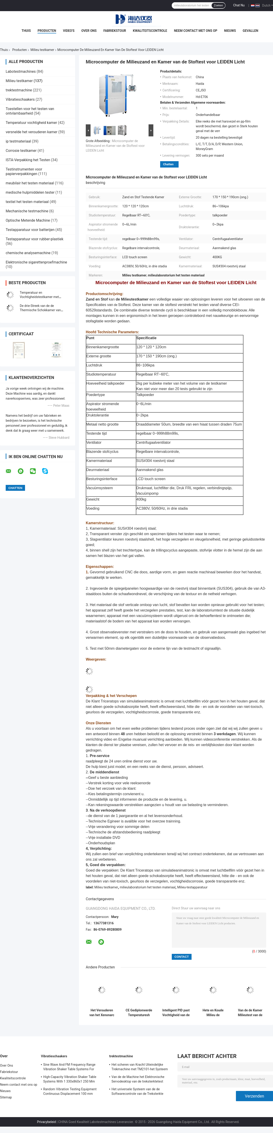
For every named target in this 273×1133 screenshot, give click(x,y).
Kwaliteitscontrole (150, 31)
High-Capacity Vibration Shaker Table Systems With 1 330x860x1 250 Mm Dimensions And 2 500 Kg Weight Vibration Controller (69, 1080)
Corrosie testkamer (21, 150)
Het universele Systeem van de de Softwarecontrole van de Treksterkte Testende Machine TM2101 (137, 1092)
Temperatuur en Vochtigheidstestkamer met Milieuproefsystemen (39, 297)
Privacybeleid (46, 1122)
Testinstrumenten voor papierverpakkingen (24, 171)
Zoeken (218, 5)
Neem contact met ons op (195, 31)
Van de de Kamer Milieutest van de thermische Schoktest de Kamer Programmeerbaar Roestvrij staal (250, 1012)
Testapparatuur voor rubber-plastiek (34, 239)
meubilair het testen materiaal (30, 183)
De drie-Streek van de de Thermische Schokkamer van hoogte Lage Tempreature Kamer (43, 310)
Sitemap (6, 1097)
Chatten (168, 164)
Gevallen (250, 31)
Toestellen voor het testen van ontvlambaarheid (30, 111)
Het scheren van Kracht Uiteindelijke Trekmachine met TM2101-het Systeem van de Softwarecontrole (139, 1067)
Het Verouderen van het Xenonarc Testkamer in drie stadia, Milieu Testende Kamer (101, 1012)
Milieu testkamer (42, 50)
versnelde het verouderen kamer (31, 132)
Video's (69, 31)
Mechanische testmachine (27, 211)
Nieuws (230, 31)
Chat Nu (239, 5)
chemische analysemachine (28, 253)
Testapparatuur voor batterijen (30, 230)
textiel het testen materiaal (27, 202)
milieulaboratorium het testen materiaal (147, 887)
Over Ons (88, 31)
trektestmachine (19, 90)
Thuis (26, 31)
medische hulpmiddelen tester (30, 192)
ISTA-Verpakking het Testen (28, 160)
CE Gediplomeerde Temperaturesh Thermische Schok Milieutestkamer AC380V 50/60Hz (139, 1012)
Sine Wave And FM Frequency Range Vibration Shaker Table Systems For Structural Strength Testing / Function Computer (70, 1067)
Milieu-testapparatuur (192, 887)
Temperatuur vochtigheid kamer (31, 122)
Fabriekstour (115, 31)
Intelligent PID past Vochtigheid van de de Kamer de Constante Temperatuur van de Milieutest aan (176, 1012)
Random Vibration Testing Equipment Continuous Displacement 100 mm (69, 1091)
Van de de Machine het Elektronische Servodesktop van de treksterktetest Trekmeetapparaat (137, 1080)
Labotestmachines (21, 71)
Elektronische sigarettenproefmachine (36, 262)
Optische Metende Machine (28, 220)
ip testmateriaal (18, 141)
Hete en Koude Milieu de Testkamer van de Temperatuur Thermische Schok (213, 1012)
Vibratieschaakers (20, 99)
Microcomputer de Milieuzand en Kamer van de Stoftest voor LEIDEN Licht (115, 145)
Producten (47, 31)
